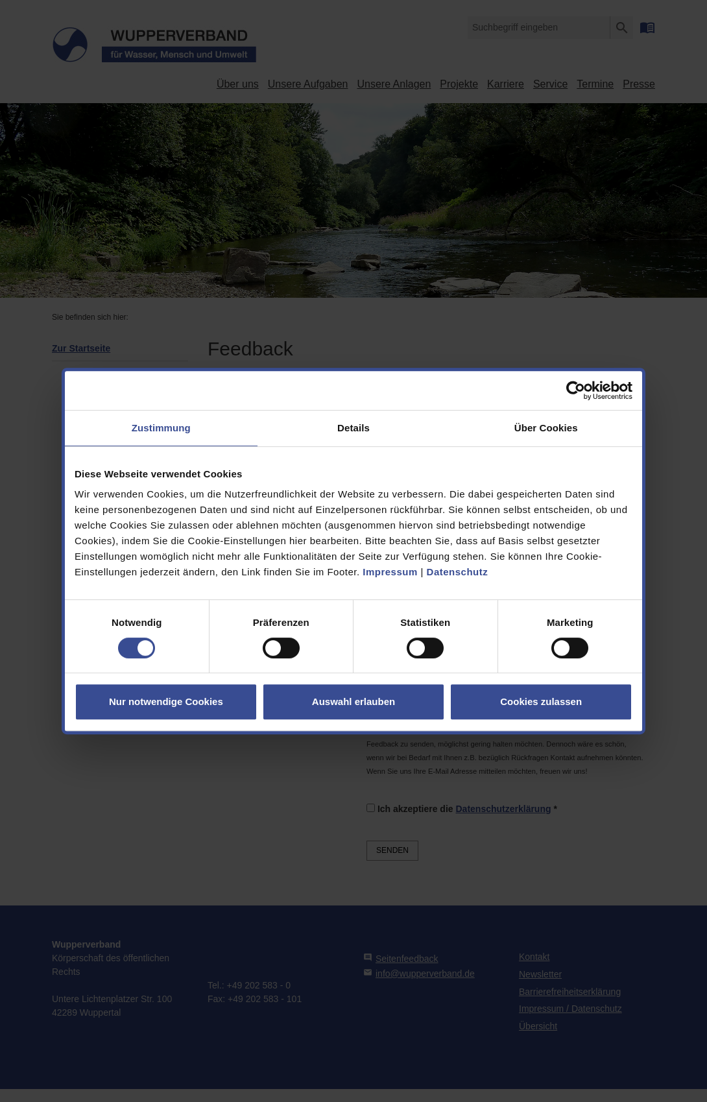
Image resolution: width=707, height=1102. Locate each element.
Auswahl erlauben (353, 701)
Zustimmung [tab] (161, 427)
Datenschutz (457, 571)
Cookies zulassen (541, 701)
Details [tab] (353, 427)
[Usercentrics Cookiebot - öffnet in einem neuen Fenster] (575, 390)
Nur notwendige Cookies (166, 701)
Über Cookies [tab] (546, 427)
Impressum (390, 571)
